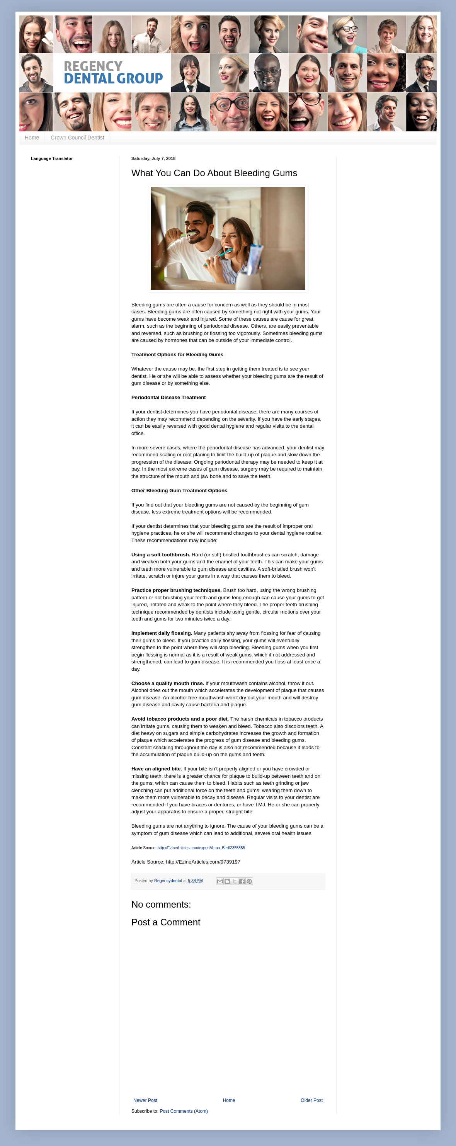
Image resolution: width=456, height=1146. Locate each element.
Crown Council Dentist (77, 137)
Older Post (312, 1100)
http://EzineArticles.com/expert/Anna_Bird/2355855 (201, 848)
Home (32, 137)
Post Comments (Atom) (184, 1111)
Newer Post (145, 1100)
